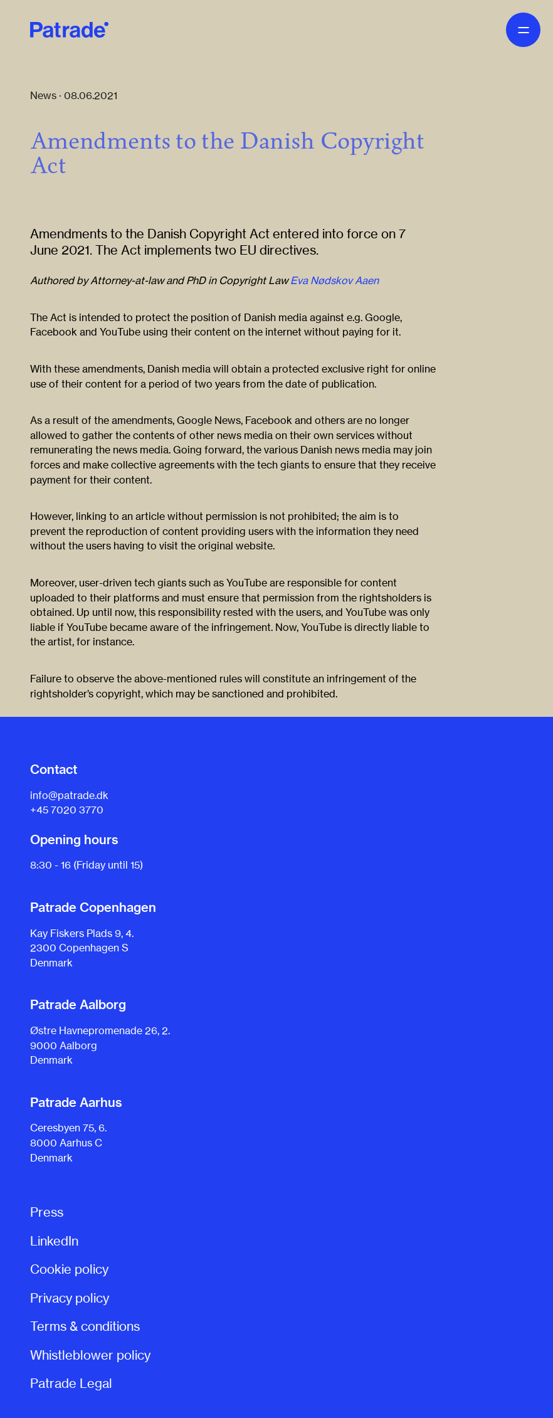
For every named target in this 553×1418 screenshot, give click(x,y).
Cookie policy (69, 1269)
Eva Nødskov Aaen (334, 280)
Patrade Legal (71, 1383)
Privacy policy (69, 1298)
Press (46, 1212)
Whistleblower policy (90, 1355)
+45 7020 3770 (66, 809)
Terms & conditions (85, 1326)
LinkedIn (54, 1241)
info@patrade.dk (69, 795)
